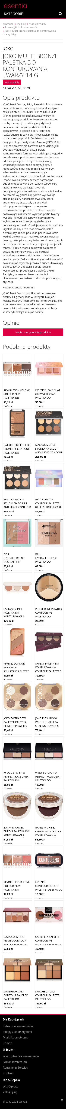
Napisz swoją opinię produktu (33, 332)
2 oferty (8, 461)
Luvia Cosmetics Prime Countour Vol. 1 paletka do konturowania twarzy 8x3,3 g (15, 944)
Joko (8, 48)
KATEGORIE (13, 13)
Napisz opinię (12, 82)
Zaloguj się (10, 1092)
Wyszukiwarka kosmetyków (21, 1056)
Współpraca (10, 1086)
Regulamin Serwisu (15, 1068)
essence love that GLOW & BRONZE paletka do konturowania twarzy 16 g (48, 397)
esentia (15, 5)
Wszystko (8, 23)
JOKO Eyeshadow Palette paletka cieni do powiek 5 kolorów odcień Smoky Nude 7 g (15, 726)
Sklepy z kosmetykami (17, 1032)
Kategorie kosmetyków (18, 1026)
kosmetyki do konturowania (21, 27)
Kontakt (8, 1073)
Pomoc (7, 1043)
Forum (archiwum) (15, 1062)
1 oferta (8, 406)
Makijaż (21, 23)
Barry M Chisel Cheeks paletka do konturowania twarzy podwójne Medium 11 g (16, 835)
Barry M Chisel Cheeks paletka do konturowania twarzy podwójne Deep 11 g (48, 835)
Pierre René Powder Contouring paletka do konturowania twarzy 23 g (48, 616)
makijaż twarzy (37, 23)
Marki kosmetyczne (16, 1037)
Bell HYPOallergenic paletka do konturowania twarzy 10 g (46, 561)
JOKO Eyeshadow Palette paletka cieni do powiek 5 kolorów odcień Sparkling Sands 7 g (48, 726)
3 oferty (39, 679)
